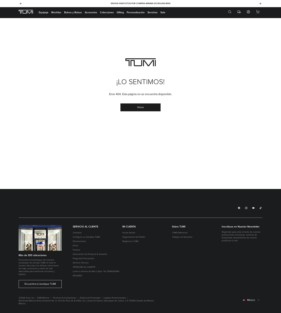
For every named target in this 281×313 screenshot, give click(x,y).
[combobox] (242, 300)
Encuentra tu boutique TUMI (40, 284)
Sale (162, 12)
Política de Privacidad (90, 298)
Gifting (120, 12)
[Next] (260, 3)
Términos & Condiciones (64, 298)
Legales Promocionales (115, 298)
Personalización (136, 12)
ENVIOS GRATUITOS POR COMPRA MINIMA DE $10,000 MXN (140, 3)
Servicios (152, 12)
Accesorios (91, 12)
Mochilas (56, 12)
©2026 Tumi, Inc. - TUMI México (34, 298)
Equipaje (43, 12)
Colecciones (107, 12)
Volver (140, 107)
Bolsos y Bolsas (73, 12)
